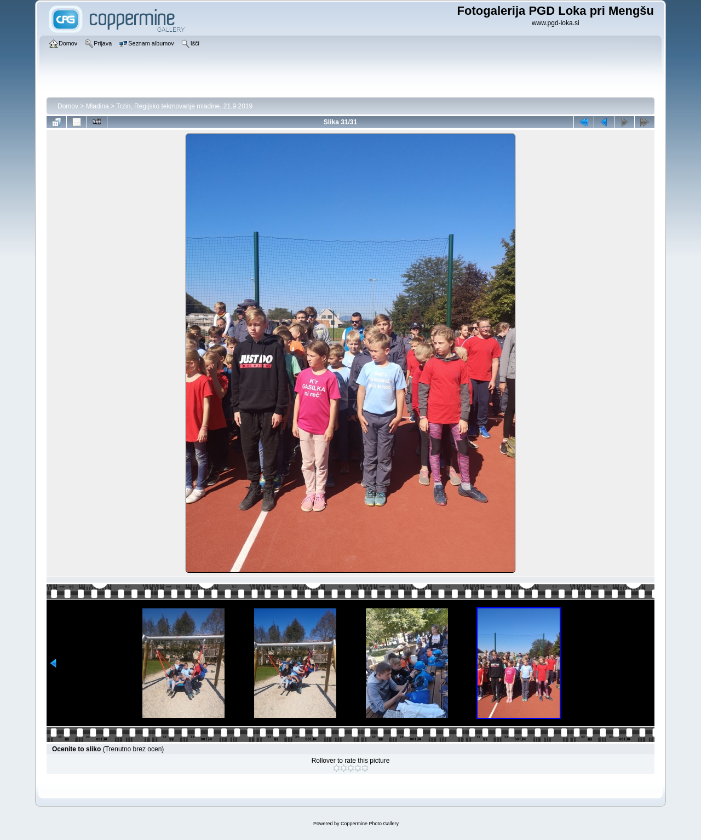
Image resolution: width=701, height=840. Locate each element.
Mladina (97, 106)
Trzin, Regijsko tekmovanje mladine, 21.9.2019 (184, 106)
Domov (68, 106)
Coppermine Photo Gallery (370, 823)
